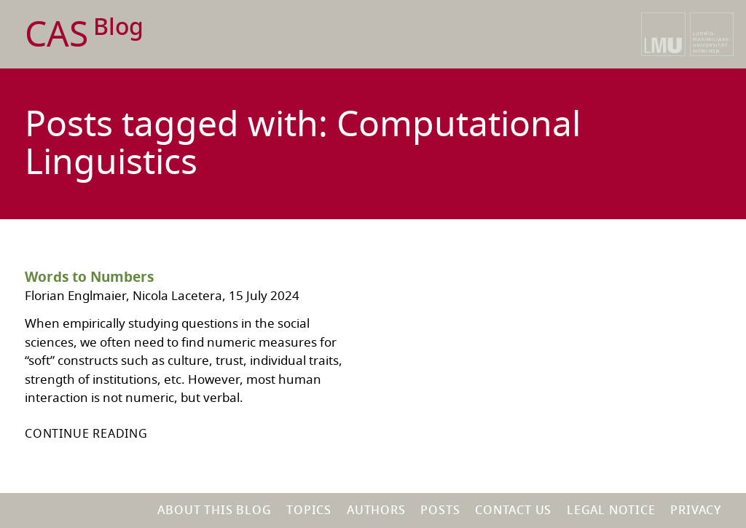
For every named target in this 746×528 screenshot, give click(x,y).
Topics (308, 510)
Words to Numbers (89, 277)
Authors (376, 510)
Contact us (513, 510)
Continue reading (86, 434)
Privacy (695, 510)
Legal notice (611, 510)
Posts (440, 510)
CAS (84, 35)
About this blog (214, 510)
